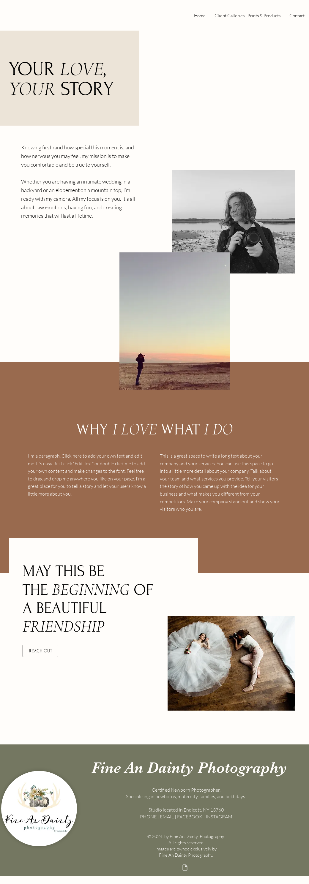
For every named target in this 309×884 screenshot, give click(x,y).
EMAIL (167, 817)
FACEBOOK (189, 817)
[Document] (184, 867)
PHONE (148, 817)
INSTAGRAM (219, 817)
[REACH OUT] (40, 651)
